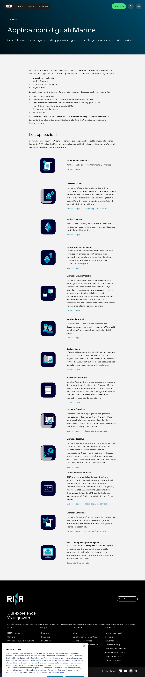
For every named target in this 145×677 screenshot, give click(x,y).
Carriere (11, 637)
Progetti (11, 649)
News (10, 645)
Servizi (31, 6)
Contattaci (119, 6)
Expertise (43, 6)
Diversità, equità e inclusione (20, 641)
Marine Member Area (82, 641)
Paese (127, 598)
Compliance (110, 637)
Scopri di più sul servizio (96, 208)
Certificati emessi (113, 661)
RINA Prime (45, 633)
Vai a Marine (12, 19)
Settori (20, 6)
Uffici (75, 633)
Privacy (113, 671)
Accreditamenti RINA (115, 653)
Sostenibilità (13, 653)
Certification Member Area (84, 637)
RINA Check (45, 637)
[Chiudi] (84, 656)
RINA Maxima (46, 641)
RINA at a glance (15, 633)
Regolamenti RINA (113, 657)
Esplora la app (73, 169)
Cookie (105, 671)
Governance (111, 641)
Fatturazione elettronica (116, 649)
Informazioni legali (113, 633)
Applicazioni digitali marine (85, 645)
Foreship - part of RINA (50, 645)
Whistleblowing (112, 645)
